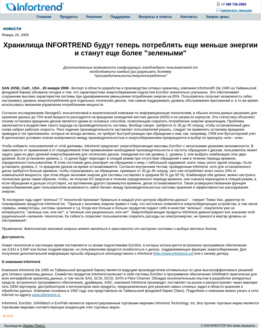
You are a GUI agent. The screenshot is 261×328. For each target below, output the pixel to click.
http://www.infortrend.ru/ (173, 253)
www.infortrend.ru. (46, 295)
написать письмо (236, 10)
